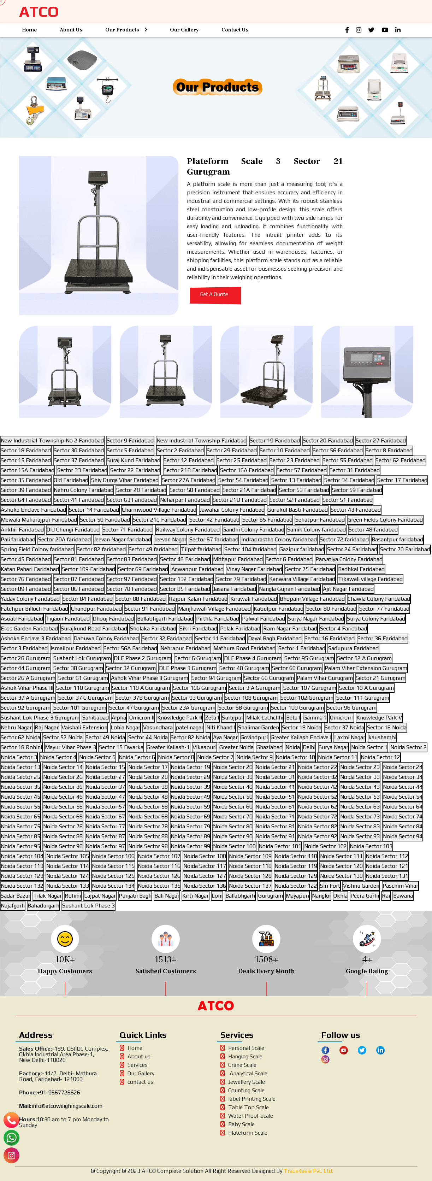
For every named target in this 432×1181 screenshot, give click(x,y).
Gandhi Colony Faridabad (253, 529)
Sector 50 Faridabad (105, 519)
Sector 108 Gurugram (251, 697)
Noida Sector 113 (22, 866)
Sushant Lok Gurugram (82, 658)
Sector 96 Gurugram (352, 707)
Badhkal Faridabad (361, 569)
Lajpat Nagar (100, 895)
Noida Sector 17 (148, 767)
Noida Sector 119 (295, 866)
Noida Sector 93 (360, 836)
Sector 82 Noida (190, 737)
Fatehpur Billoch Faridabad (34, 608)
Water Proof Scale (246, 1115)
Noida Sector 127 (204, 875)
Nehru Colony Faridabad (83, 490)
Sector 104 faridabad (250, 549)
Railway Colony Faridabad (188, 529)
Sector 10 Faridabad (285, 450)
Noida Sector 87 (105, 836)
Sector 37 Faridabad (79, 460)
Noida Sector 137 (250, 885)
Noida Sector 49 (190, 796)
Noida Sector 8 (176, 757)
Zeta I (212, 717)
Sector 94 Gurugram (216, 678)
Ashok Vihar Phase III (27, 687)
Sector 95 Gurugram (309, 658)
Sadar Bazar (15, 895)
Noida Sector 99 (190, 846)
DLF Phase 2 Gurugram (142, 658)
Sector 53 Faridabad (304, 490)
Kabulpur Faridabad (278, 608)
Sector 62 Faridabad (400, 460)
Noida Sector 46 (63, 796)
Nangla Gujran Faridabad (289, 589)
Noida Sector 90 (233, 836)
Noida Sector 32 (317, 777)
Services (134, 1065)
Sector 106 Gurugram (199, 687)
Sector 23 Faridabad (295, 460)
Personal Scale (242, 1048)
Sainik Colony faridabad (316, 529)
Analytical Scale (243, 1073)
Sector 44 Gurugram (26, 668)
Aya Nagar (225, 737)
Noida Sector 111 (341, 856)
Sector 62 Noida (20, 737)
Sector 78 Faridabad (132, 589)
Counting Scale (242, 1090)
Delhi (309, 747)
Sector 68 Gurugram (243, 707)
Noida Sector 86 (63, 836)
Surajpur (232, 717)
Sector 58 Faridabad (195, 490)
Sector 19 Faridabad (275, 440)
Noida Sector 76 (63, 826)
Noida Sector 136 (204, 885)
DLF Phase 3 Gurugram (188, 668)
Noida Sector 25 (20, 777)
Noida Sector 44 (402, 786)
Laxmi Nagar (349, 737)
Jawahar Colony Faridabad (232, 509)
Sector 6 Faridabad (289, 559)
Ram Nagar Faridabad (290, 628)
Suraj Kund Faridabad (133, 460)
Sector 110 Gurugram (82, 687)
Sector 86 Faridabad (79, 589)
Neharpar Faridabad (185, 500)
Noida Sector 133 (67, 885)
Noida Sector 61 (275, 806)
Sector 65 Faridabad (267, 519)
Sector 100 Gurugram (297, 707)
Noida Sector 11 (337, 757)
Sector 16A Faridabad (247, 470)
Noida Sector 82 (317, 826)
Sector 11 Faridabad (220, 638)
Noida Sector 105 (67, 856)
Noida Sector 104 (22, 856)
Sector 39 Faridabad (26, 490)
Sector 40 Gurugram (244, 668)
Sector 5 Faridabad (130, 450)
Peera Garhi (364, 895)
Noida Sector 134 (113, 885)
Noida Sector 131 (387, 875)
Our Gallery (184, 30)
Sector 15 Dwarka (121, 747)
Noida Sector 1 (369, 747)
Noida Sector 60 (233, 806)
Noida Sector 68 (148, 816)
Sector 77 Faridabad (384, 608)
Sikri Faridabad (198, 628)
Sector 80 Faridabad (331, 608)
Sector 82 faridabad (101, 549)
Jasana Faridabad (234, 589)
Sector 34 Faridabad (349, 480)
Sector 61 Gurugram (83, 678)
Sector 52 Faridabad (295, 500)
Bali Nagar (166, 895)
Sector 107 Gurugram (309, 687)
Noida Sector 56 (63, 806)
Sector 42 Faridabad (214, 519)
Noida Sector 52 (317, 796)
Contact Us (235, 30)
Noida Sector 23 (360, 767)
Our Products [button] (126, 30)
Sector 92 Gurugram (26, 707)
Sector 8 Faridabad (389, 450)
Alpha (119, 717)
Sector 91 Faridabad (150, 608)
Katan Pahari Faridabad (30, 569)
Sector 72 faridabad (344, 539)
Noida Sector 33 (360, 777)
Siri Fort (330, 885)
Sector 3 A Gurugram (254, 687)
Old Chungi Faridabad (73, 529)
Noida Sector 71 (275, 816)
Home (29, 30)
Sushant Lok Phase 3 (88, 905)
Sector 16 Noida (387, 727)
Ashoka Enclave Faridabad (33, 509)
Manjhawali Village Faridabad (214, 608)
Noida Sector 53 (360, 796)
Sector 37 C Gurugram (85, 697)
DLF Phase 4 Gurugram (253, 658)
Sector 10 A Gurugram (366, 687)
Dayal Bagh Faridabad (275, 638)
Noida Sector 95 (20, 846)
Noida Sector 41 (275, 786)
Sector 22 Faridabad (135, 470)
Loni (217, 895)
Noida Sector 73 (360, 816)
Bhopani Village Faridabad (312, 598)
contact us (136, 1082)
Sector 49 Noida (105, 737)
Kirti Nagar (195, 895)
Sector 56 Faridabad (338, 450)
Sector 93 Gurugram (197, 697)
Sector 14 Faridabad (94, 509)
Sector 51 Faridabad (347, 500)
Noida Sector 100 (234, 846)
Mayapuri (297, 895)
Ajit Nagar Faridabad (348, 589)
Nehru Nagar (16, 727)
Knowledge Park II (179, 717)
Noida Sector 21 (275, 767)
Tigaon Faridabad (68, 618)
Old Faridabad (71, 480)
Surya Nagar (333, 747)
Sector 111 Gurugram (362, 697)
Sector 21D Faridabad (240, 500)
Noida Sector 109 (250, 856)
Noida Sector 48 (148, 796)
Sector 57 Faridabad (302, 470)
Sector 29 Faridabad (232, 450)
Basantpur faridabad (397, 539)
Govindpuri (254, 737)
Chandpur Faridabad (96, 608)
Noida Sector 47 (105, 796)
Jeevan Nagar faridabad (122, 539)
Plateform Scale (243, 1132)
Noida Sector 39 (190, 786)
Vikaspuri (205, 747)
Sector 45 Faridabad (26, 559)
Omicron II (141, 717)
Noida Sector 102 (325, 846)
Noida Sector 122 (295, 885)
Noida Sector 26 (63, 777)
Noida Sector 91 (275, 836)
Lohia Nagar (125, 727)
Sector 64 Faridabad (26, 500)
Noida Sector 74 (402, 816)
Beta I (293, 717)
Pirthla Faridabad (217, 618)
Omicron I (342, 717)
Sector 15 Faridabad (26, 460)
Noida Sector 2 (408, 747)
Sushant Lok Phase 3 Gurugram (40, 717)
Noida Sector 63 (360, 806)
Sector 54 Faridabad (243, 480)
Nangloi (321, 895)
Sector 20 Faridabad (328, 440)
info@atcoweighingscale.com (66, 1106)
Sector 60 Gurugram (297, 668)
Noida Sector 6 (137, 757)
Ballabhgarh (240, 895)
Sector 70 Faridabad (405, 549)
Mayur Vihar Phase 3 (70, 747)
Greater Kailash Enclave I (301, 737)
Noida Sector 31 (275, 777)
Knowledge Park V (379, 717)
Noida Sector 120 (341, 866)
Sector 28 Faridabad (141, 490)
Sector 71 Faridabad (127, 529)
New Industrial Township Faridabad (201, 440)
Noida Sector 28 (148, 777)
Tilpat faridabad (201, 549)
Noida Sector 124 (67, 875)
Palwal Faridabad (263, 618)
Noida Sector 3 (19, 757)
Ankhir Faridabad (22, 529)
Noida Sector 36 (63, 786)
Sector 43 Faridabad (356, 509)
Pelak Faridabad (240, 628)
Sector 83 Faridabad (132, 559)
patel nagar (189, 727)
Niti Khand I (220, 727)
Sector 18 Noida (301, 727)
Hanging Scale (241, 1056)
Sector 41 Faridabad (79, 500)
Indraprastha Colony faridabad (279, 539)
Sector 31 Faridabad (355, 470)
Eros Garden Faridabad (29, 628)
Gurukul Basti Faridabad (297, 509)
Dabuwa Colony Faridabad (106, 638)
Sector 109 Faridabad (88, 569)
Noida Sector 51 (275, 796)
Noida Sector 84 (402, 826)
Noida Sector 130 (341, 875)
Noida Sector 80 (233, 826)
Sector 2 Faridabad (180, 450)
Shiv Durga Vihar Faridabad (125, 480)
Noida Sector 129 (295, 875)
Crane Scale (238, 1065)
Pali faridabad (18, 539)
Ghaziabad (269, 747)
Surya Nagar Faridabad (316, 618)
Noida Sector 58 (148, 806)
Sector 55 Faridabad (347, 460)
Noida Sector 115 (113, 866)
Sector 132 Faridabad (186, 579)
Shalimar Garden (258, 727)
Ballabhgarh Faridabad (165, 618)
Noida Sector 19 (190, 767)
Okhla (340, 895)
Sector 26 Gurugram (26, 658)
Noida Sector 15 (105, 767)
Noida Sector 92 (317, 836)
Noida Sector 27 (105, 777)
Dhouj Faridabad (113, 618)
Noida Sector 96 (63, 846)
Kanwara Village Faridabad (302, 579)
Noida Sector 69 (190, 816)
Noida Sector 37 (105, 786)
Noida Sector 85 (20, 836)
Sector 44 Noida (148, 737)
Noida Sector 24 (402, 767)
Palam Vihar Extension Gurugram (366, 668)
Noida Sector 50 (233, 796)
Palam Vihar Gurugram (325, 678)
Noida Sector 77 (105, 826)
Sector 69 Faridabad (143, 569)
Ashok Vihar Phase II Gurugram (149, 678)
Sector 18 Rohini (21, 747)
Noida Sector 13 (20, 767)
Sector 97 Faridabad (132, 579)
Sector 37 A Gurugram (28, 697)
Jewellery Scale (242, 1082)
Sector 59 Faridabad (357, 490)
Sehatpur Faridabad (320, 519)
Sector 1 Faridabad (301, 648)
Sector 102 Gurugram (306, 697)
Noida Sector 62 (317, 806)
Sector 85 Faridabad (185, 589)
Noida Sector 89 (190, 836)
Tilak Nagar (47, 895)
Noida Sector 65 (20, 816)
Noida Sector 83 (360, 826)
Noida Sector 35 (20, 786)
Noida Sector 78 (148, 826)
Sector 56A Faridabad (130, 648)
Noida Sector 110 (295, 856)
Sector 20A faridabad (64, 539)
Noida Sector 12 (380, 757)
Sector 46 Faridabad (185, 559)
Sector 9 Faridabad (130, 440)
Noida (292, 747)
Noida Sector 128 (250, 875)
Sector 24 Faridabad (352, 549)
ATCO (39, 11)
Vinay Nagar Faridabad (254, 569)
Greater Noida (236, 747)
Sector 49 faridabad (153, 549)
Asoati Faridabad (22, 618)
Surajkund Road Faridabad (94, 628)
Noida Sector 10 (295, 757)
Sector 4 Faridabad (343, 628)
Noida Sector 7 (215, 757)
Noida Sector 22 (317, 767)
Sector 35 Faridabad (26, 480)
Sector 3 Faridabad (24, 648)
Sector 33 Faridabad (82, 470)
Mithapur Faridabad (238, 559)
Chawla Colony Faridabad (379, 598)
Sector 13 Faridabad (296, 480)
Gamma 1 (315, 717)
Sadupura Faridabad (353, 648)
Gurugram (270, 895)
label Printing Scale (248, 1098)
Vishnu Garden (361, 885)
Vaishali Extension (84, 727)
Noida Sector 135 (159, 885)
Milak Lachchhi (264, 717)
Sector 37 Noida (344, 727)
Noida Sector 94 (402, 836)
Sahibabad (95, 717)
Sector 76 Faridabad (26, 579)
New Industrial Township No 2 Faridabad (52, 440)
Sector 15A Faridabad (27, 470)
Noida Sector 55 (20, 806)
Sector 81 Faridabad (79, 559)
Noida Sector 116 (159, 866)
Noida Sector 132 (22, 885)
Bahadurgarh (43, 905)
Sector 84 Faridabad (88, 598)
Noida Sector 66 (63, 816)
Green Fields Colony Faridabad (385, 519)
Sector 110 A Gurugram (141, 687)
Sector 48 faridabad (373, 529)
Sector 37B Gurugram (142, 697)
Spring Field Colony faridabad (37, 549)
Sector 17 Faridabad (402, 480)
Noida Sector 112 (387, 856)
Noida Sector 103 (371, 846)
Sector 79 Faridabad (241, 579)
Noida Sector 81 (275, 826)
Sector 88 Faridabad (141, 598)
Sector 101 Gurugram (79, 707)
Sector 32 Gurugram (131, 668)
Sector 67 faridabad (213, 539)
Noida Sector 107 (159, 856)
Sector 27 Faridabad (381, 440)
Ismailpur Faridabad (76, 648)
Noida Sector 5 (97, 757)
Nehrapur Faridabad (185, 648)
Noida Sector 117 (204, 866)
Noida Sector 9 (254, 757)
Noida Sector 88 (148, 836)
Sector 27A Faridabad (188, 480)
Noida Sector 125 (113, 875)
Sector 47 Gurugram (134, 707)
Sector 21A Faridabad (249, 490)
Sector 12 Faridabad (189, 460)
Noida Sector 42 (317, 786)
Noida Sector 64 (402, 806)
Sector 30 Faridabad (79, 450)
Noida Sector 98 (148, 846)
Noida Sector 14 (63, 767)
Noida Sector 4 (58, 757)
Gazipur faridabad (301, 549)
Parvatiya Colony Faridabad (349, 559)
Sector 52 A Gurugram (364, 658)
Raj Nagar (47, 727)
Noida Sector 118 (250, 866)
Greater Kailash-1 (168, 747)
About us (135, 1056)
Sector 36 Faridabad (382, 638)
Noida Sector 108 (204, 856)
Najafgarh (13, 905)
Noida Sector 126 (159, 875)
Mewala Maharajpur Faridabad (39, 519)
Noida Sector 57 (105, 806)
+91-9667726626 (58, 1092)
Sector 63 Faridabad (132, 500)
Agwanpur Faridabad (197, 569)
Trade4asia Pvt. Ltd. (307, 1171)
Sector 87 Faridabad (79, 579)
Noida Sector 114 (67, 866)
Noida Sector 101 (280, 846)
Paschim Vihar (400, 885)
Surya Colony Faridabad (376, 618)
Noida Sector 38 (148, 786)
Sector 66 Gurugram (269, 678)
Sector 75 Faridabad (310, 569)
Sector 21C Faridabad (159, 519)
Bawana (403, 895)
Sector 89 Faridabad (26, 589)
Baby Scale (237, 1124)
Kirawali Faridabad (253, 598)
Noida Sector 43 (360, 786)
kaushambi (382, 737)
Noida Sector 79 (190, 826)
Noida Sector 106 (113, 856)
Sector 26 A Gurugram (28, 678)
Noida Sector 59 (190, 806)
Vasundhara (158, 727)
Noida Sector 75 (20, 826)
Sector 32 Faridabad (167, 638)
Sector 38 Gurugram (78, 668)
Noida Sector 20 (233, 767)
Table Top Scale (244, 1107)
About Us (71, 30)
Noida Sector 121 (387, 866)
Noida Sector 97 (105, 846)
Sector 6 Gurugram (197, 658)
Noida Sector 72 (317, 816)
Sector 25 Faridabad (242, 460)
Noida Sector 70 (233, 816)
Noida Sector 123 (22, 875)
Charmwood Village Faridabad (159, 509)
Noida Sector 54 (402, 796)
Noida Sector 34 (402, 777)
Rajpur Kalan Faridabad (198, 598)
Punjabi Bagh (135, 895)
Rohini (73, 895)
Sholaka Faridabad (153, 628)
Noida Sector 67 (105, 816)
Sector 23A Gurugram (188, 707)
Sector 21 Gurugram (381, 678)
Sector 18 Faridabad (26, 450)
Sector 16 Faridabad (329, 638)
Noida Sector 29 (190, 777)
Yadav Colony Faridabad (30, 598)
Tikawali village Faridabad (370, 579)
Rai (386, 895)
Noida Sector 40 (233, 786)
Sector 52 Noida (63, 737)
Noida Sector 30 (233, 777)
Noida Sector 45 (20, 796)
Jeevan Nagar (170, 539)
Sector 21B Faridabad (190, 470)
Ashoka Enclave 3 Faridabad (36, 638)
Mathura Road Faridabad (244, 648)
